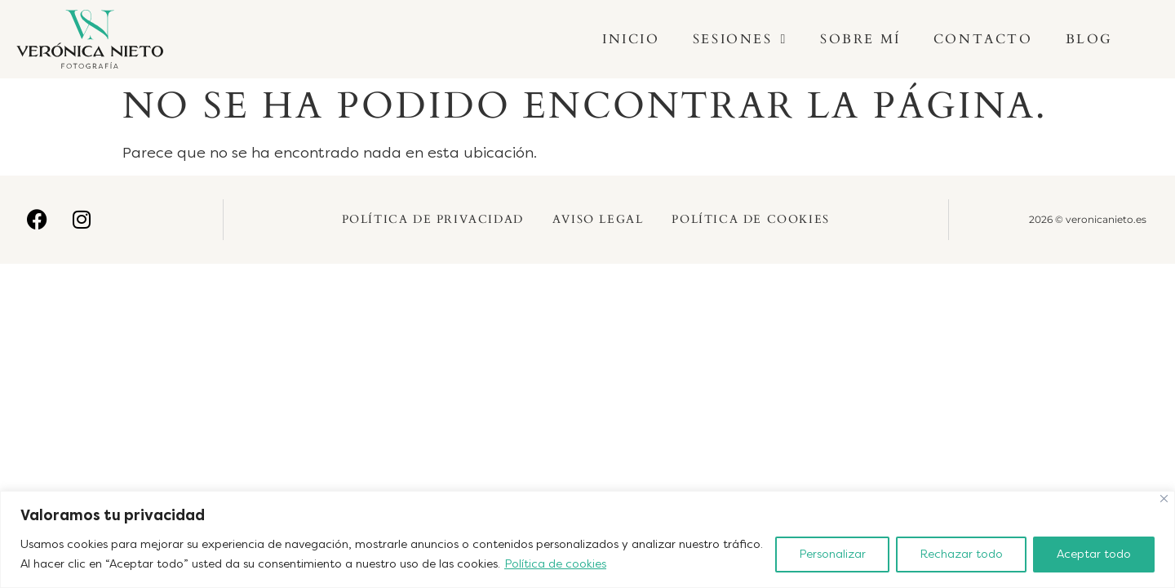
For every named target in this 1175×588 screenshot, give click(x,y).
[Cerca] (1164, 498)
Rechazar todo (961, 554)
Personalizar (832, 554)
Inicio (631, 39)
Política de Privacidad (433, 219)
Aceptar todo (1094, 554)
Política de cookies (555, 564)
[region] (587, 539)
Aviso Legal (598, 219)
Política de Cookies (750, 219)
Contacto (983, 39)
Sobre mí (860, 39)
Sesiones (740, 39)
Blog (1089, 39)
